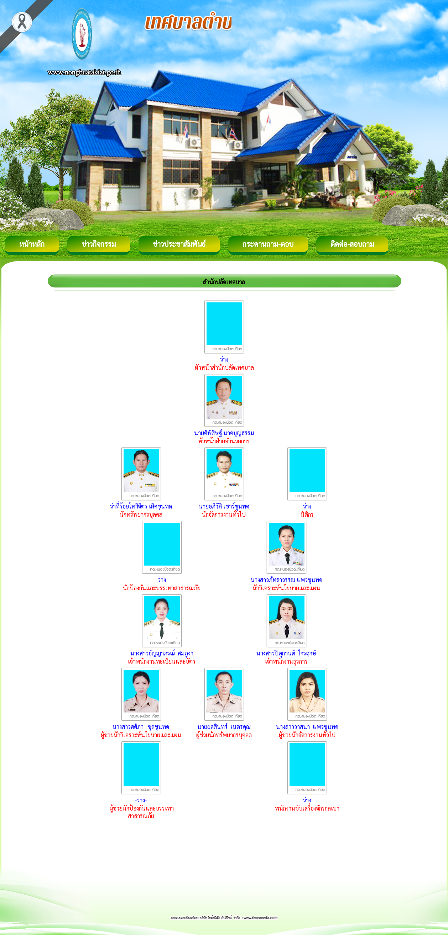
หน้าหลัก (32, 244)
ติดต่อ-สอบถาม (352, 244)
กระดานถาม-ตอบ (268, 244)
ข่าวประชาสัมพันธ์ (179, 244)
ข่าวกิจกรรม (99, 244)
